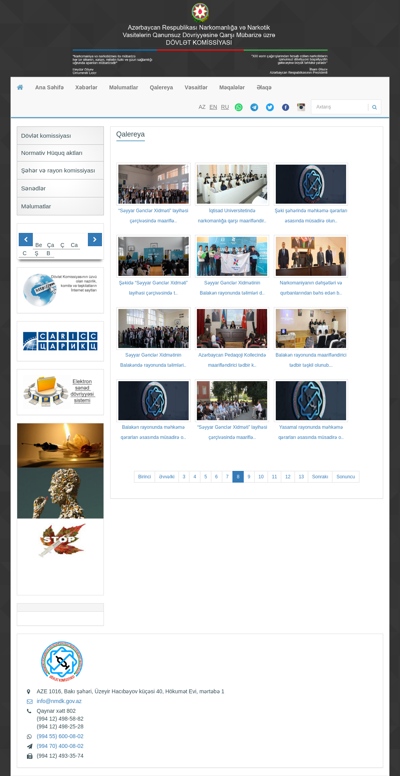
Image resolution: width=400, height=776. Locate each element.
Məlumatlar (123, 87)
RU (225, 107)
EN (213, 107)
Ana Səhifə (49, 87)
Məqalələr (232, 87)
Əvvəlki (166, 476)
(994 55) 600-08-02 (60, 736)
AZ (201, 107)
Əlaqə (264, 87)
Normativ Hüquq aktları (51, 152)
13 (301, 476)
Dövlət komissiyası (46, 135)
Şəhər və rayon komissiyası (58, 170)
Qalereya (161, 87)
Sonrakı (320, 476)
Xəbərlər (86, 87)
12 (287, 476)
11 (274, 476)
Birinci (144, 476)
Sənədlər (33, 188)
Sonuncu (345, 476)
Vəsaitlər (196, 87)
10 (261, 476)
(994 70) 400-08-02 (60, 746)
